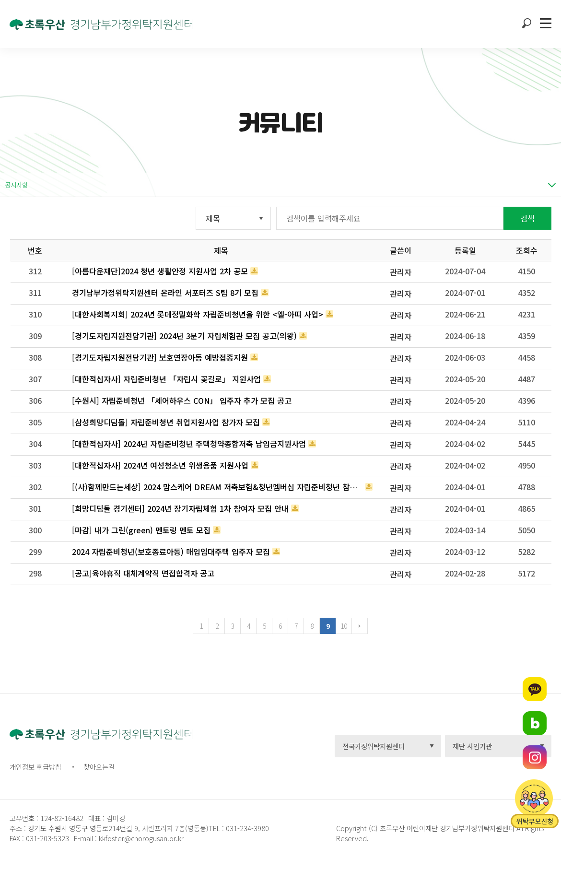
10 (343, 626)
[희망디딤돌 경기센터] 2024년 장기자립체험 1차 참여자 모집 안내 (180, 508)
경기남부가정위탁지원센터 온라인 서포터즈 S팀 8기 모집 (165, 292)
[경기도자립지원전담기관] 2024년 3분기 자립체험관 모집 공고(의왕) (184, 335)
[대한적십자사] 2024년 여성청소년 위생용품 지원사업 (160, 465)
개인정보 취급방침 (35, 767)
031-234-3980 (246, 828)
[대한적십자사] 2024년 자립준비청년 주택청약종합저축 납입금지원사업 (189, 443)
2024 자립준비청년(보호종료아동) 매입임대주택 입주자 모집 (171, 551)
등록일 (465, 250)
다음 (359, 626)
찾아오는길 (99, 767)
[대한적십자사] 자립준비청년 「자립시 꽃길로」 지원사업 (166, 379)
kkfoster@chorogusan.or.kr (141, 838)
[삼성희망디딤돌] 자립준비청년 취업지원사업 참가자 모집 (166, 422)
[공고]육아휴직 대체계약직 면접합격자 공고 (143, 573)
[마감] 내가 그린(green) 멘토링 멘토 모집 (141, 530)
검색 (527, 218)
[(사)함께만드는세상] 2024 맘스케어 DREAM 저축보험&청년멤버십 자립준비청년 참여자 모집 (217, 487)
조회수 (527, 250)
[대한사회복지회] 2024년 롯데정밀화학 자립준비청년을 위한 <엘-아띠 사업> (197, 314)
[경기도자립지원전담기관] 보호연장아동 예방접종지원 (160, 357)
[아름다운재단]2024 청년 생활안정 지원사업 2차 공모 (160, 271)
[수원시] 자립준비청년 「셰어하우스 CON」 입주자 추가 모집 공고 (182, 400)
